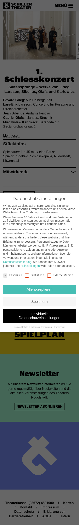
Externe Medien (60, 272)
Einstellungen (31, 263)
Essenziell (12, 272)
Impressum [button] (59, 324)
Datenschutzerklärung (17, 259)
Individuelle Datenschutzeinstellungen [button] (39, 313)
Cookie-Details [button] (21, 324)
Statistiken (34, 272)
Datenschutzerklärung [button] (41, 324)
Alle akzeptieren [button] (39, 286)
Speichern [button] (39, 299)
